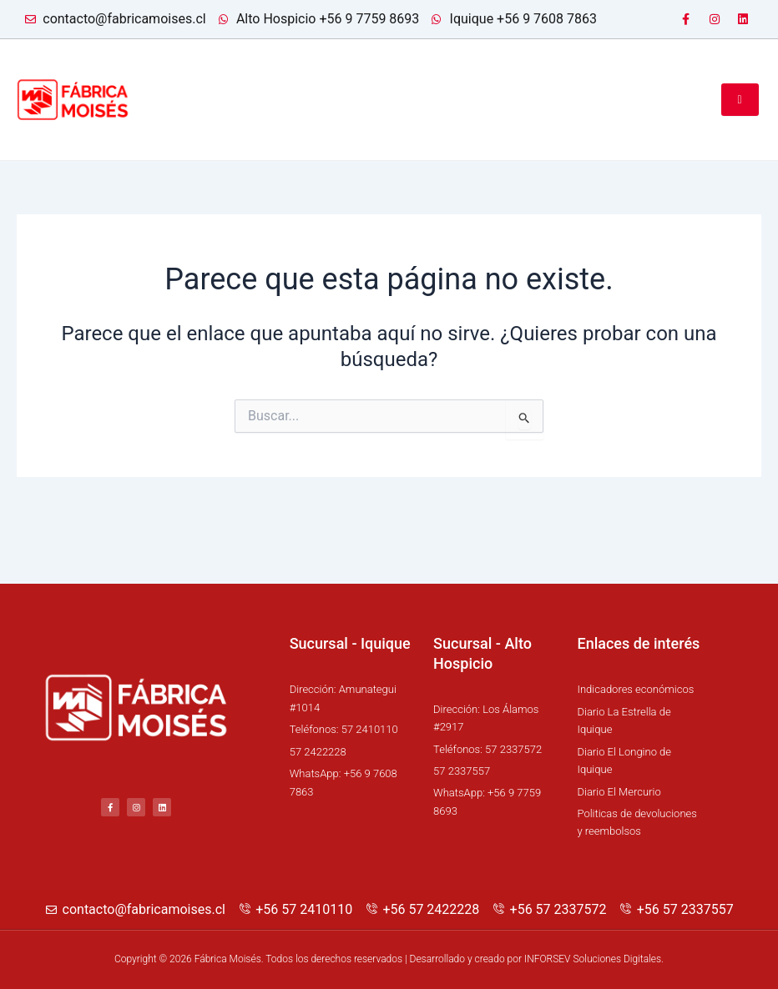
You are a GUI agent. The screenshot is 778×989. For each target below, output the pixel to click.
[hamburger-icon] (740, 99)
